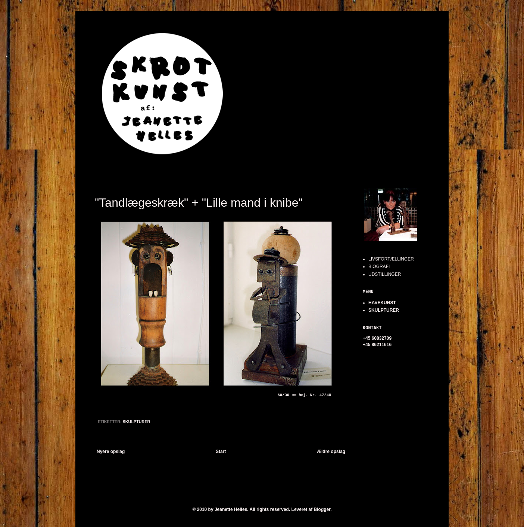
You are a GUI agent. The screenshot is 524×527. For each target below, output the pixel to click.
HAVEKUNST (382, 302)
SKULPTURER (136, 421)
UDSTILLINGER (384, 274)
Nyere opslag (111, 451)
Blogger (322, 509)
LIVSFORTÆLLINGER (391, 259)
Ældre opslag (331, 451)
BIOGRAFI (379, 266)
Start (221, 451)
